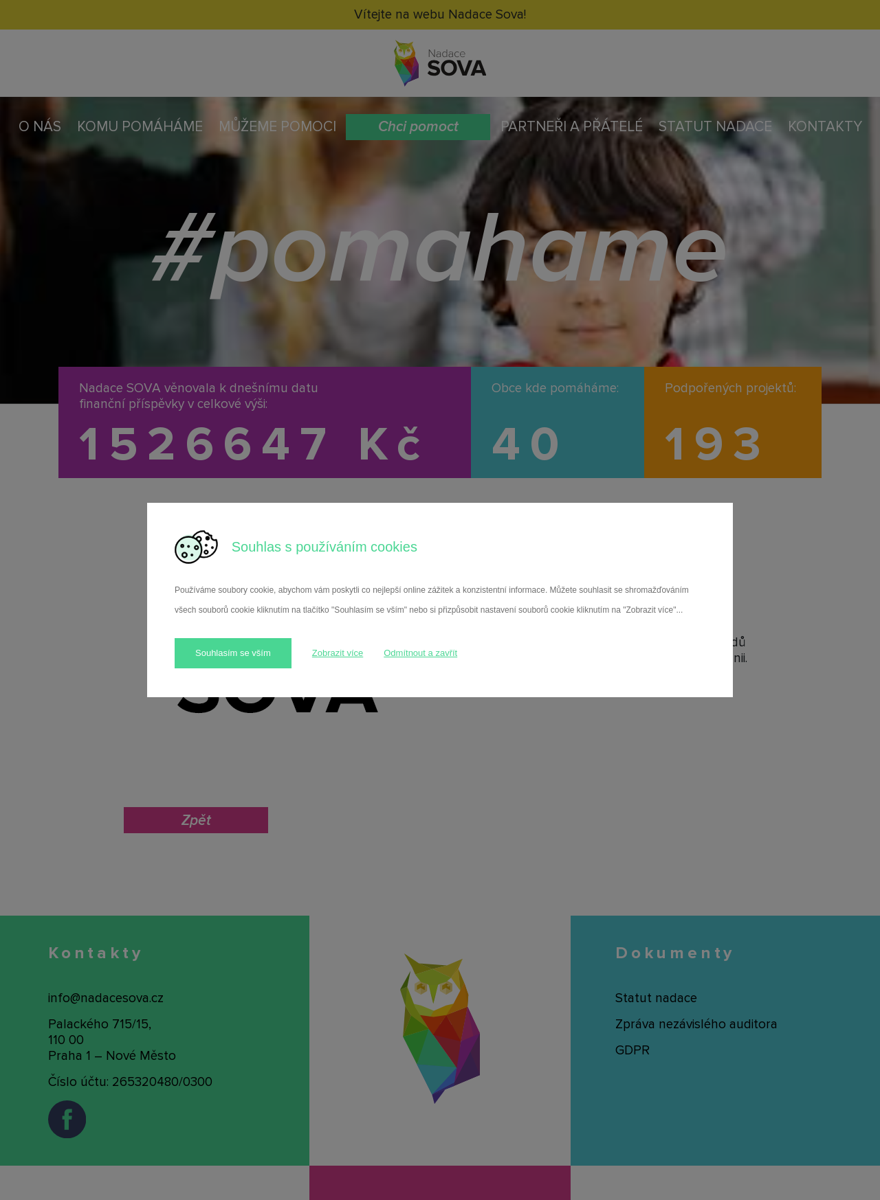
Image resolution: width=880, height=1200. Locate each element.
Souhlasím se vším (233, 653)
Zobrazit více (337, 653)
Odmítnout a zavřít (420, 653)
